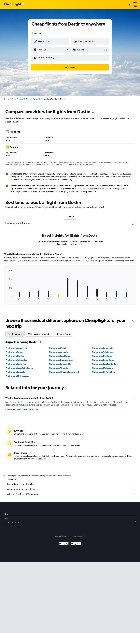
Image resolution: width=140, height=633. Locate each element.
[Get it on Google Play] (63, 544)
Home (6, 99)
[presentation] (93, 111)
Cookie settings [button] (60, 536)
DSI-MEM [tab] (70, 216)
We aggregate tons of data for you (71, 489)
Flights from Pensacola (16, 364)
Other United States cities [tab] (39, 334)
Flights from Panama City (60, 364)
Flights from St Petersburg (104, 372)
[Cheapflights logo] (13, 4)
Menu (135, 4)
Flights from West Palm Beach (19, 368)
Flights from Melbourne (102, 368)
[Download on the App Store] (75, 544)
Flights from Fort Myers (59, 356)
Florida (35, 99)
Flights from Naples (15, 356)
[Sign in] (129, 6)
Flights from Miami (57, 348)
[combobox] (38, 33)
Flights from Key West (102, 356)
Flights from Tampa (14, 352)
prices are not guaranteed (62, 476)
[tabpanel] (70, 281)
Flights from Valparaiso (16, 360)
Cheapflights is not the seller (71, 484)
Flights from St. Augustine (17, 376)
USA (27, 99)
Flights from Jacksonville (103, 348)
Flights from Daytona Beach (61, 360)
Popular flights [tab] (64, 334)
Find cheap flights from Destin (21, 409)
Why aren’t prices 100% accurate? (71, 494)
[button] (49, 50)
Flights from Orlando (58, 352)
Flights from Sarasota (15, 372)
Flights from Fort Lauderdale (105, 364)
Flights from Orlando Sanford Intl (64, 372)
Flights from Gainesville (16, 348)
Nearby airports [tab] (15, 334)
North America (17, 99)
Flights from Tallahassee (103, 352)
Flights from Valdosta (58, 368)
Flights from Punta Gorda (103, 360)
